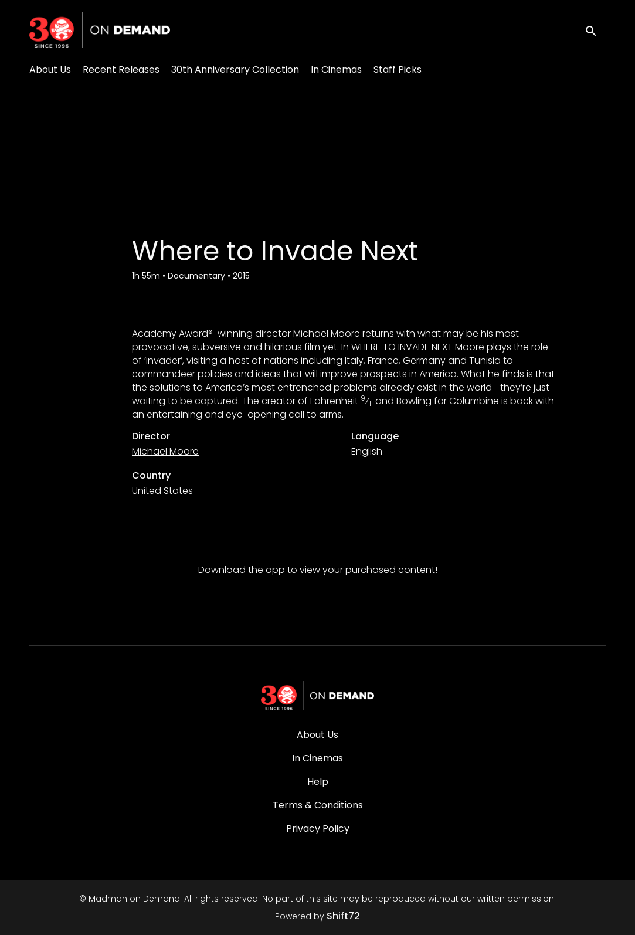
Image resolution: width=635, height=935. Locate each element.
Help (317, 781)
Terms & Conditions (318, 805)
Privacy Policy (317, 828)
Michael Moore (165, 451)
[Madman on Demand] (318, 695)
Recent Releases (121, 69)
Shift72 (343, 916)
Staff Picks (397, 69)
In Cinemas (336, 69)
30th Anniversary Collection (235, 69)
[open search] (595, 29)
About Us (50, 69)
